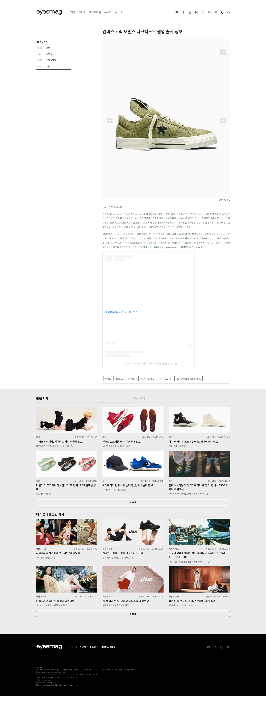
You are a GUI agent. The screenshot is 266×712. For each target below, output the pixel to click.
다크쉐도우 (132, 378)
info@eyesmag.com (124, 686)
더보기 (133, 514)
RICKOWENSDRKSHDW (188, 378)
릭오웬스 (119, 378)
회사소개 (212, 12)
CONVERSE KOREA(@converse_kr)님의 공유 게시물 (148, 363)
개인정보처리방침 (108, 663)
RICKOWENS (165, 378)
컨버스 (108, 378)
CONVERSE (147, 378)
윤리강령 (83, 663)
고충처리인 (94, 663)
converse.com (170, 247)
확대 (223, 52)
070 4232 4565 (106, 686)
